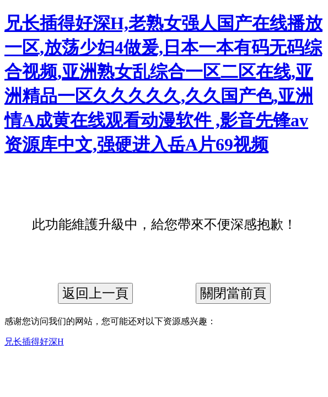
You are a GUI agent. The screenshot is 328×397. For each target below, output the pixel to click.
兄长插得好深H (34, 341)
